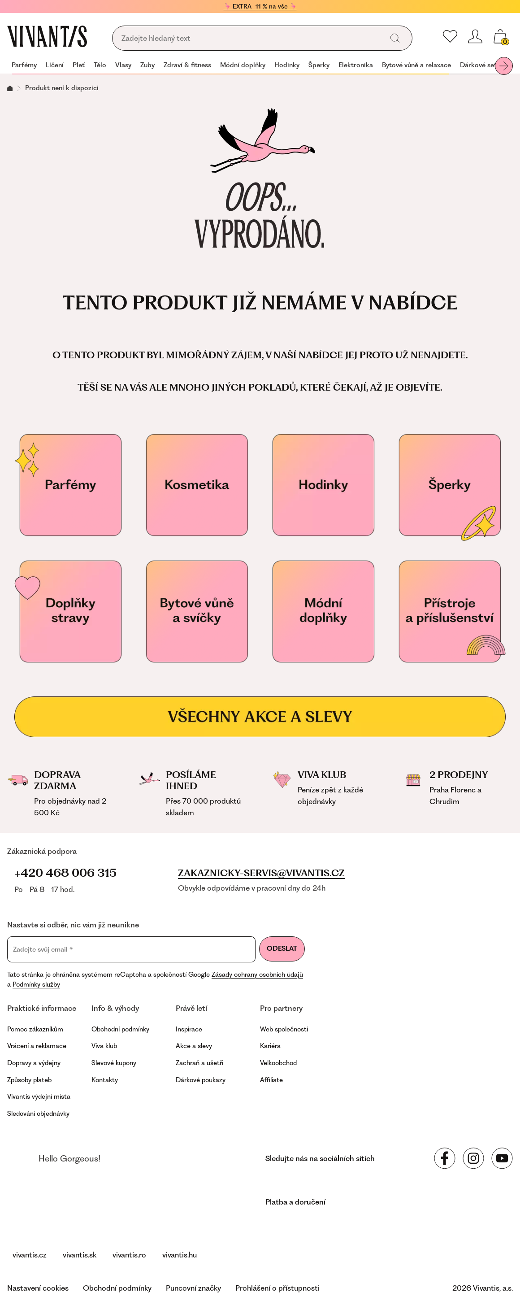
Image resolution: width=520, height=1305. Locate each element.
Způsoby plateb (29, 1080)
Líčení (55, 65)
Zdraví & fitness (187, 65)
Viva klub (104, 1046)
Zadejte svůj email (43, 949)
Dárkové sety (480, 65)
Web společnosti (284, 1029)
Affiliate (271, 1080)
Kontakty (104, 1080)
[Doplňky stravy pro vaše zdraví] (70, 612)
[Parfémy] (70, 485)
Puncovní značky (193, 1287)
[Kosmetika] (197, 485)
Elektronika (355, 65)
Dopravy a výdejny (34, 1063)
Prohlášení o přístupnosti (277, 1287)
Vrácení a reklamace (36, 1046)
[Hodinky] (323, 485)
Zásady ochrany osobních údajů (257, 974)
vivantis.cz (30, 1254)
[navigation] (260, 66)
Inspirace (189, 1029)
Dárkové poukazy (200, 1080)
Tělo (100, 65)
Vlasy (123, 65)
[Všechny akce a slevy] (260, 716)
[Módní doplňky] (323, 612)
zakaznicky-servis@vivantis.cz (261, 873)
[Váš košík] (500, 36)
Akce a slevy (194, 1046)
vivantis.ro (129, 1254)
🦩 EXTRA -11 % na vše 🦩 (260, 6)
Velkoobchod (278, 1063)
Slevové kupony (113, 1063)
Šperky (318, 65)
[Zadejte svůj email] (131, 949)
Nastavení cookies (38, 1287)
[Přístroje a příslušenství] (450, 612)
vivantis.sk (79, 1254)
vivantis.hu (179, 1254)
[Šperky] (450, 485)
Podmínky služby (36, 984)
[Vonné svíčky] (197, 612)
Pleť (79, 65)
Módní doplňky (242, 65)
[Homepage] (47, 36)
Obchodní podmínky (120, 1029)
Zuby (147, 65)
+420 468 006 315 (65, 872)
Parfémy (24, 65)
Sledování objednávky (38, 1113)
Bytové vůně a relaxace (416, 65)
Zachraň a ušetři (199, 1063)
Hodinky (286, 65)
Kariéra (270, 1046)
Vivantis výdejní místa (38, 1096)
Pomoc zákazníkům (35, 1029)
